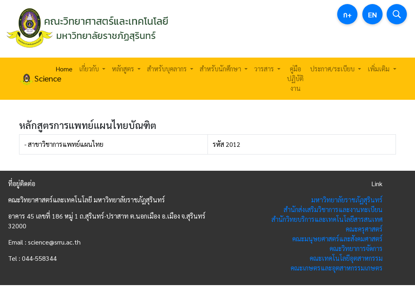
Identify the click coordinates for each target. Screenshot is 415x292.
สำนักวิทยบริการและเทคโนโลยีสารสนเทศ (327, 219)
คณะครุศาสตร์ (364, 229)
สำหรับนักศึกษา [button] (221, 68)
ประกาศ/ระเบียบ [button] (333, 68)
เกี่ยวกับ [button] (90, 68)
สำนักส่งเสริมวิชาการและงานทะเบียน (333, 209)
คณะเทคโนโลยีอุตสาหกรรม (346, 258)
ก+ (347, 14)
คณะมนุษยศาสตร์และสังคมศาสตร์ (337, 238)
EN (372, 14)
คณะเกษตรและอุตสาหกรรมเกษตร (337, 268)
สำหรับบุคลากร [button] (167, 68)
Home (64, 68)
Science (32, 79)
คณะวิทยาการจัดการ (356, 248)
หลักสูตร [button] (124, 68)
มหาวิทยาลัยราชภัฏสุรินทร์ (347, 199)
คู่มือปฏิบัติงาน (295, 78)
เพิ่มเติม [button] (379, 68)
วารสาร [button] (265, 68)
